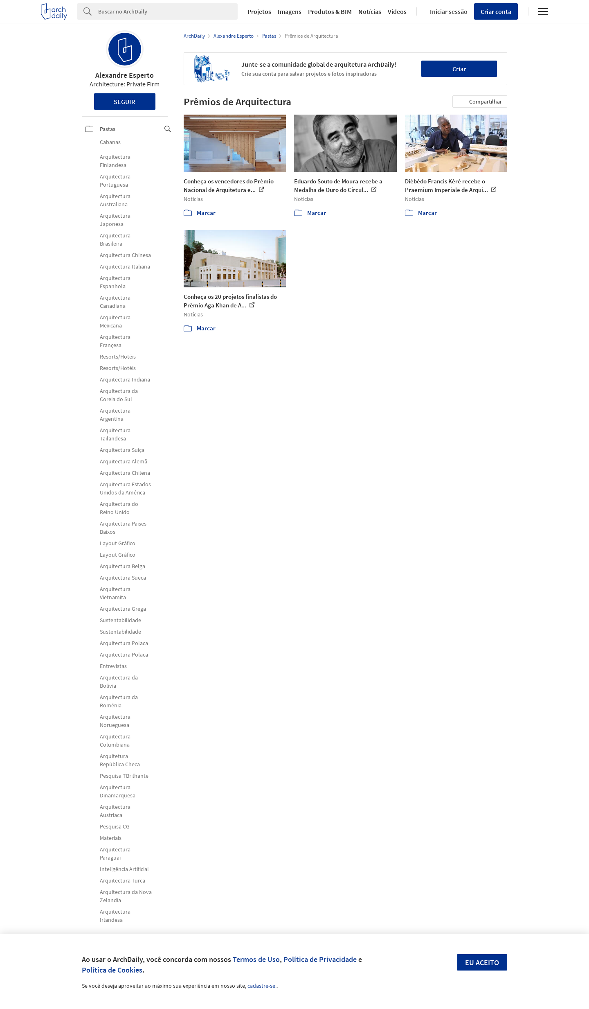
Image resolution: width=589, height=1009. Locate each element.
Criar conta (496, 11)
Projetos (259, 11)
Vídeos (397, 11)
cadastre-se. (262, 985)
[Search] (168, 11)
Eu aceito (482, 962)
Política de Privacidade (320, 959)
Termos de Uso (256, 959)
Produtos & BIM (330, 11)
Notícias (369, 11)
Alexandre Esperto (124, 75)
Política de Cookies (112, 970)
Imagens (289, 11)
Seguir (124, 101)
